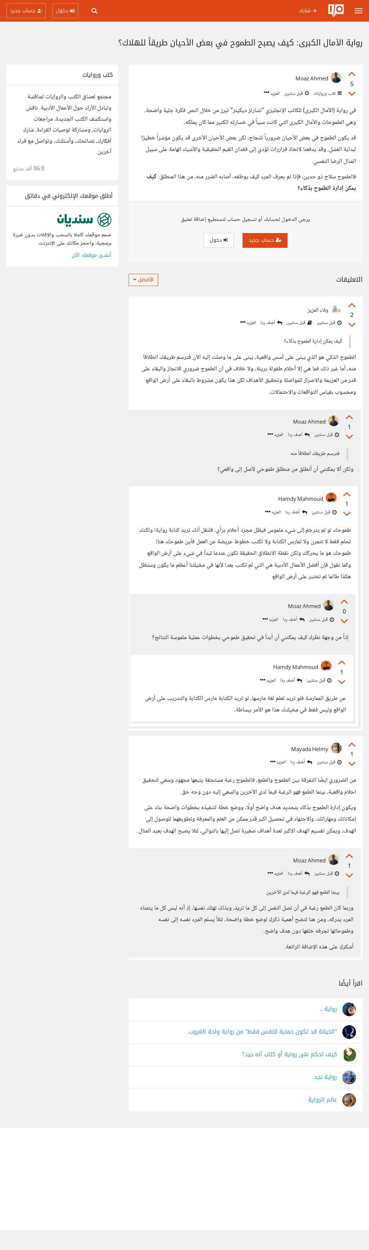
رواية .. (328, 1029)
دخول (219, 240)
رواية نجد (325, 1097)
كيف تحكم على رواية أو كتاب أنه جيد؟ (289, 1074)
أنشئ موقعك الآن (91, 255)
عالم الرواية (322, 1120)
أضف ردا (271, 323)
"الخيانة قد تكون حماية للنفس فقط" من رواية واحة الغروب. (262, 1052)
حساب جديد (265, 240)
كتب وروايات (327, 94)
